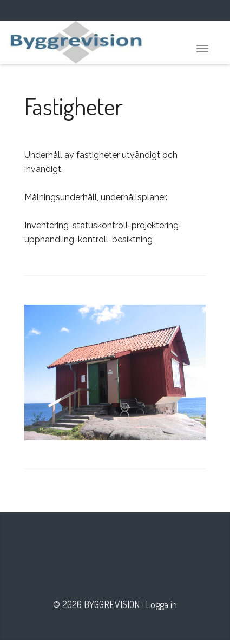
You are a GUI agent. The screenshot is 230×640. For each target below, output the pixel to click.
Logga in (161, 604)
